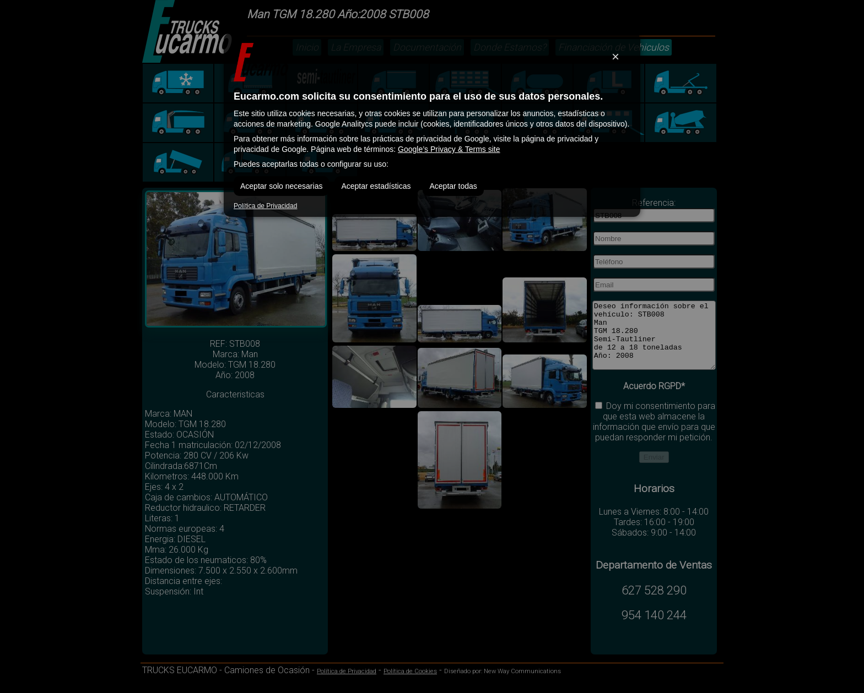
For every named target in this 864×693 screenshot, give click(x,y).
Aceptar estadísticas (376, 186)
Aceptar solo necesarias (281, 186)
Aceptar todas (453, 186)
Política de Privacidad (265, 206)
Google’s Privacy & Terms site (449, 149)
